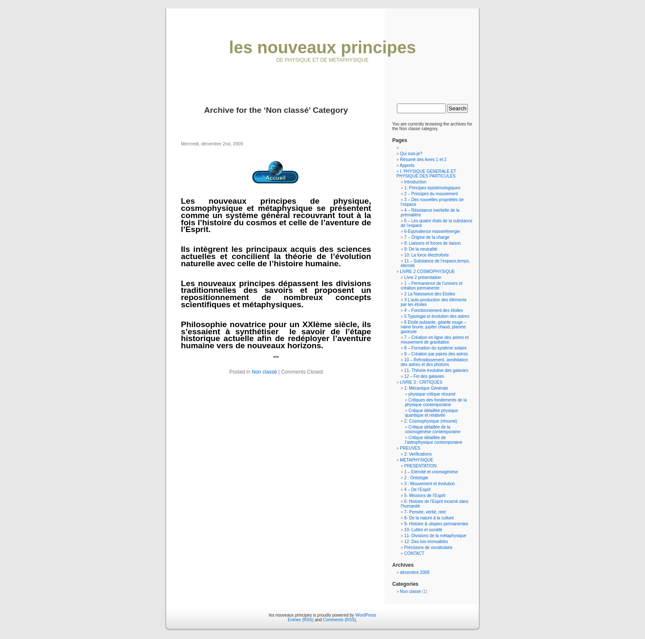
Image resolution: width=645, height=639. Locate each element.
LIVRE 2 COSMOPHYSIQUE (427, 271)
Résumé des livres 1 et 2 (423, 159)
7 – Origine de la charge (426, 237)
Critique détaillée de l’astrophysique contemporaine (433, 440)
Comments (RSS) (339, 619)
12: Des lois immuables (426, 541)
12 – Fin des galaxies (424, 376)
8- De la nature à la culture (429, 518)
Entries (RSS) (301, 619)
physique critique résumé (431, 394)
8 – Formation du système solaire (435, 348)
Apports (407, 165)
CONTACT (414, 553)
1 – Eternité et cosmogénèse (431, 472)
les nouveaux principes (322, 47)
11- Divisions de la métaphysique (435, 535)
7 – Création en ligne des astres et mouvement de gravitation (435, 339)
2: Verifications (418, 454)
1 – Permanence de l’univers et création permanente (431, 285)
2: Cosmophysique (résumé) (430, 421)
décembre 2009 (414, 572)
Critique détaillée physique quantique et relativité (431, 413)
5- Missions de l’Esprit (424, 495)
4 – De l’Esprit (417, 489)
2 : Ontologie (416, 477)
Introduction (415, 182)
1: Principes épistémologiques (432, 188)
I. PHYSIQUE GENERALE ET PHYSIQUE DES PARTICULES (426, 173)
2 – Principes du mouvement (431, 193)
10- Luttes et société (423, 529)
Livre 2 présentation (422, 277)
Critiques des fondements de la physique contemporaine (436, 402)
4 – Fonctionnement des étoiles (433, 310)
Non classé (264, 372)
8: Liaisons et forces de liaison (432, 243)
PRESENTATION (420, 466)
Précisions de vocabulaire (428, 547)
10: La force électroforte (426, 255)
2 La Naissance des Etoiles (429, 294)
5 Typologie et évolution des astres (436, 316)
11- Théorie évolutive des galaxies (436, 370)
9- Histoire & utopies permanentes (436, 524)
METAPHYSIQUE (416, 460)
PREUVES (410, 448)
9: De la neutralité (420, 249)
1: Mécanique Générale (426, 388)
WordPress (365, 615)
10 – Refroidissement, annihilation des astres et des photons (434, 362)
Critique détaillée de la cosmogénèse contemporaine (432, 429)
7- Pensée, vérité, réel (424, 512)
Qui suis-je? (411, 153)
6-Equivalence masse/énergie (432, 231)
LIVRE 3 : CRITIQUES (421, 382)
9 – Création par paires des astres (436, 354)
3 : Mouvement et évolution (429, 483)
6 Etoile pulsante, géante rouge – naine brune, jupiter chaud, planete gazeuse (433, 327)
